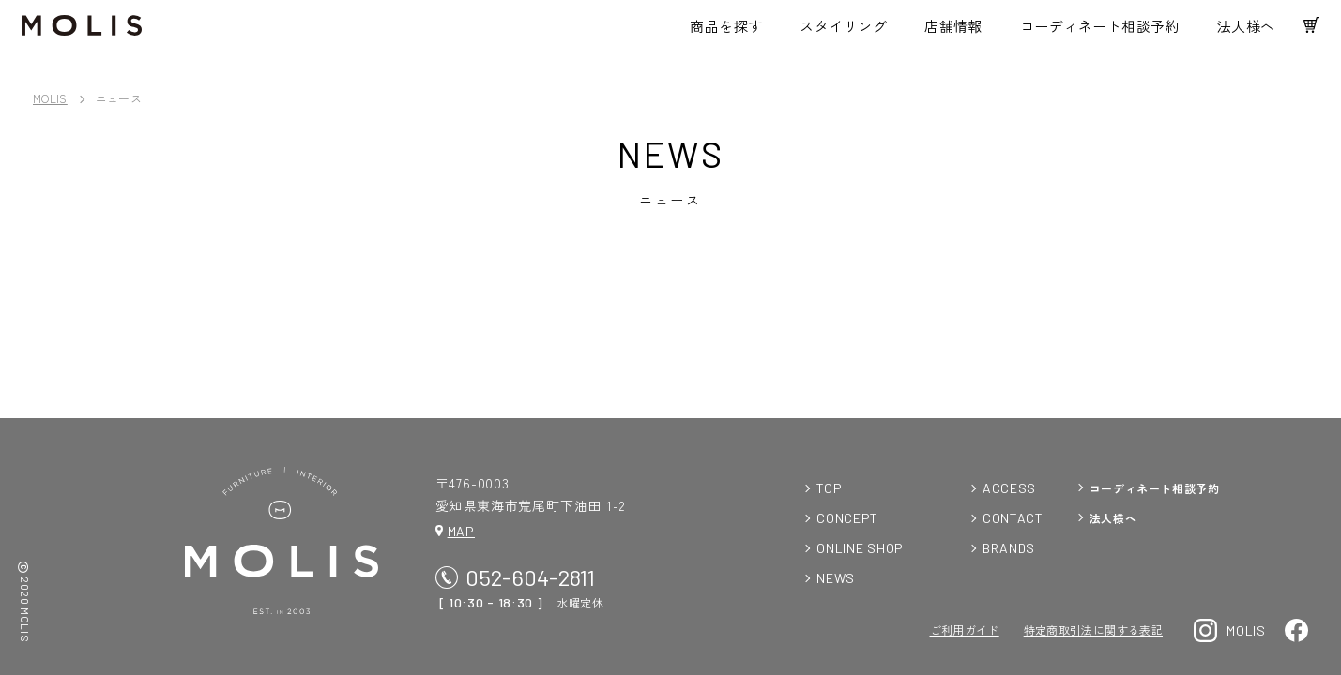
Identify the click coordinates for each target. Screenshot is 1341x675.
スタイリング (832, 33)
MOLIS (50, 98)
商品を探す (714, 33)
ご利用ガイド (964, 630)
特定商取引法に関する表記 (1093, 630)
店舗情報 (942, 33)
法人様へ (1235, 33)
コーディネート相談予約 (1088, 33)
